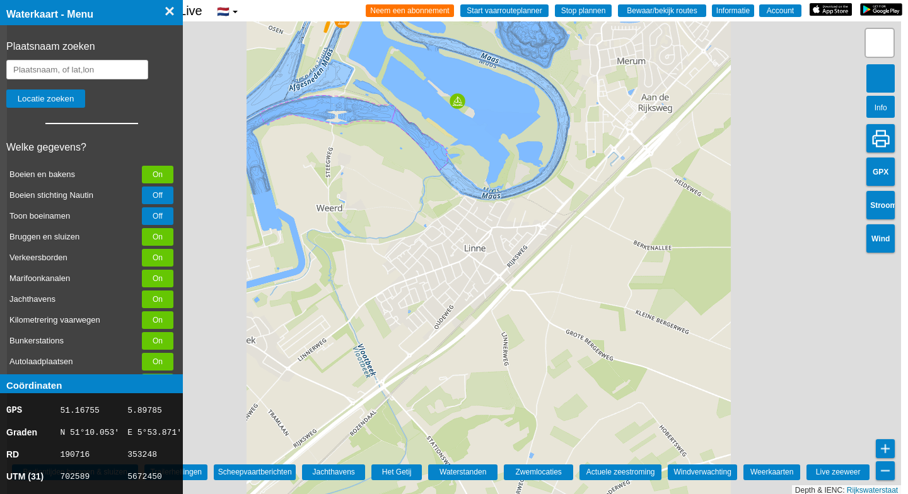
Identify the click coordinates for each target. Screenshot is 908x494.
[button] (323, 24)
